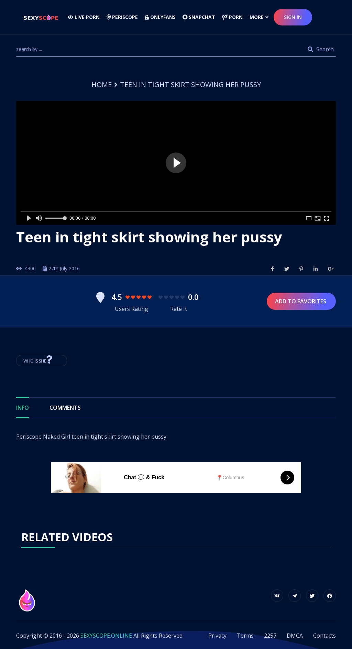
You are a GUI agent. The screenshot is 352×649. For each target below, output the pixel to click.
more (257, 17)
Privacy (217, 635)
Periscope (122, 17)
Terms (245, 635)
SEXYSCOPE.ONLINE (106, 635)
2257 (270, 635)
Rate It (178, 309)
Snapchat (199, 17)
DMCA (295, 635)
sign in (293, 17)
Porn (232, 17)
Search (321, 49)
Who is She (41, 359)
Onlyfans (160, 17)
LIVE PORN (84, 17)
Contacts (324, 635)
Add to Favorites (301, 301)
